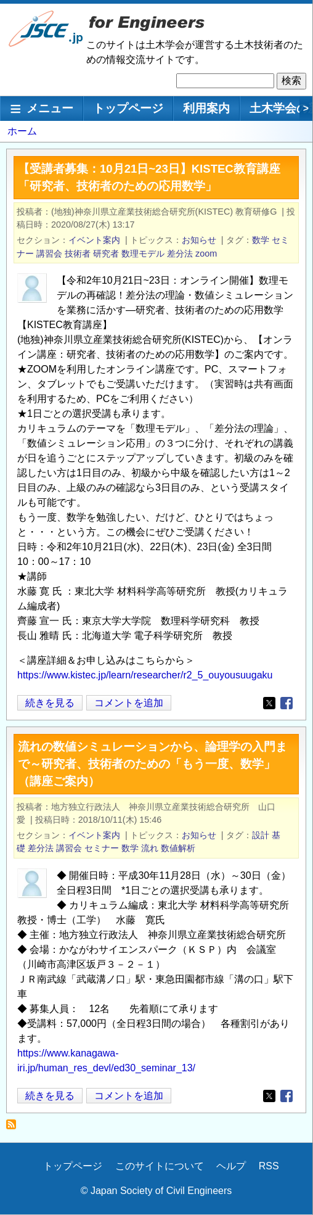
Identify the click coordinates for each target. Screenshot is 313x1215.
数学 (260, 240)
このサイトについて (159, 1166)
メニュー (49, 108)
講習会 (49, 253)
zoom (206, 253)
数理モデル (143, 253)
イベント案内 (94, 240)
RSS (269, 1166)
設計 (260, 835)
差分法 (180, 253)
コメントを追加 (128, 703)
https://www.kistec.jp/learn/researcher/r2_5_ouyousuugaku (144, 675)
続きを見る (50, 702)
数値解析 (178, 848)
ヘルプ (231, 1166)
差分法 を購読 (14, 1127)
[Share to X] (269, 703)
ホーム (22, 131)
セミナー (101, 848)
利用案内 (206, 108)
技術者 (78, 253)
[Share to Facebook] (286, 703)
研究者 (106, 253)
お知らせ (199, 240)
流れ (149, 848)
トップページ (128, 108)
